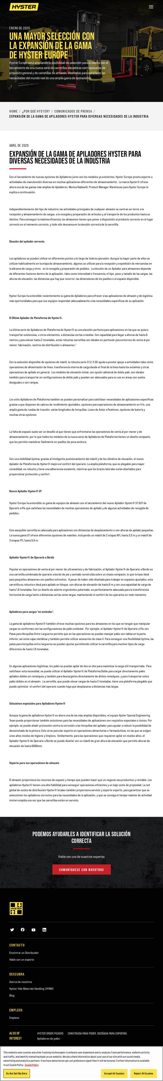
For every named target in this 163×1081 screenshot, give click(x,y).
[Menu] (151, 6)
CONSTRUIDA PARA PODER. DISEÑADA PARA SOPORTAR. (97, 1033)
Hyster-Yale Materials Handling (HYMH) (31, 988)
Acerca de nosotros (20, 982)
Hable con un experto (21, 959)
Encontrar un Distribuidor (24, 952)
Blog (11, 995)
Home (13, 111)
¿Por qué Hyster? (36, 111)
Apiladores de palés (48, 1038)
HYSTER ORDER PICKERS (50, 1033)
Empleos (14, 1017)
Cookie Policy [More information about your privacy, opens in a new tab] (32, 1069)
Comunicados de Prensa (73, 111)
